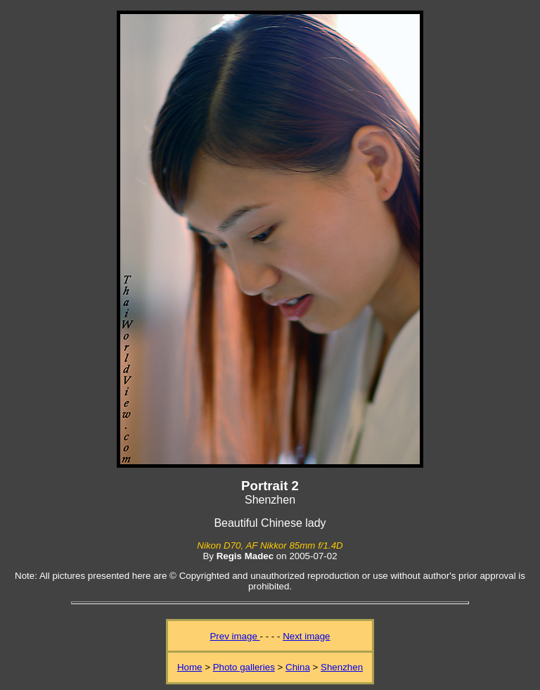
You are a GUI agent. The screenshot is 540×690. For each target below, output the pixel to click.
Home (189, 667)
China (297, 667)
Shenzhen (342, 667)
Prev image (234, 636)
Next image (306, 636)
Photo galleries (244, 667)
